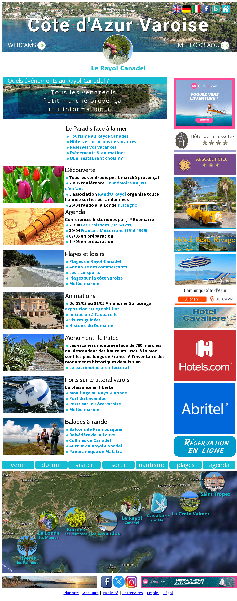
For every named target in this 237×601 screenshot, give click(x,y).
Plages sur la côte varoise (94, 278)
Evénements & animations (98, 152)
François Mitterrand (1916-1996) (114, 230)
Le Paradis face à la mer (96, 128)
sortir (118, 465)
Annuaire (90, 592)
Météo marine (82, 283)
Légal (168, 592)
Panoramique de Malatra (96, 451)
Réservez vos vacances (93, 147)
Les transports (82, 272)
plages (185, 465)
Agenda (75, 212)
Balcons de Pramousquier (96, 429)
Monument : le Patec (91, 338)
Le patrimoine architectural (99, 367)
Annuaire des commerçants (98, 267)
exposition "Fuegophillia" (92, 309)
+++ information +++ (84, 109)
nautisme (152, 465)
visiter (85, 465)
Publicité (110, 592)
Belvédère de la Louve (92, 435)
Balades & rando (86, 422)
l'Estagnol (128, 205)
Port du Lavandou (88, 398)
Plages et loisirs (84, 254)
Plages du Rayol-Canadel (95, 261)
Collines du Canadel (90, 440)
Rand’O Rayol (112, 194)
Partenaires (132, 592)
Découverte (80, 170)
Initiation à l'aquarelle (93, 314)
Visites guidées (85, 320)
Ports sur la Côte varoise (95, 404)
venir (18, 465)
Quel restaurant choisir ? (96, 158)
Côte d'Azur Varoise (118, 25)
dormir (51, 465)
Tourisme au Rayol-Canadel (99, 136)
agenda (219, 465)
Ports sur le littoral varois (97, 380)
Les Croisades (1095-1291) (107, 225)
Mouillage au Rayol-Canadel (99, 393)
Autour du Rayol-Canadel (95, 446)
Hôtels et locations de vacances (103, 141)
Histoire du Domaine (91, 325)
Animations (80, 296)
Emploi (153, 592)
